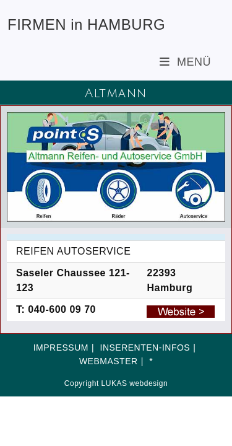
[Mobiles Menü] (185, 62)
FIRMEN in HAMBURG (86, 24)
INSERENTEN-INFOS (145, 347)
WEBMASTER (108, 361)
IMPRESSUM (60, 347)
